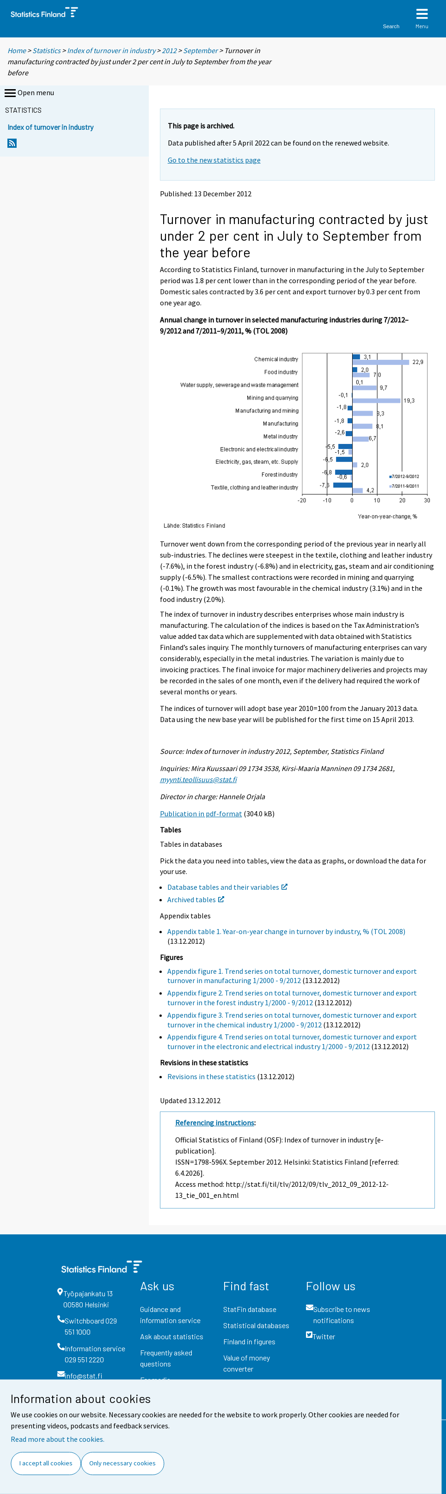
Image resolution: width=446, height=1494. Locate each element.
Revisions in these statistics (211, 1076)
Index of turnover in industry (111, 50)
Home (16, 50)
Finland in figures (249, 1341)
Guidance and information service (170, 1314)
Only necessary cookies (122, 1463)
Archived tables (195, 899)
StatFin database (249, 1309)
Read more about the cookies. (57, 1439)
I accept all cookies (46, 1463)
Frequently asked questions (166, 1358)
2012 (169, 50)
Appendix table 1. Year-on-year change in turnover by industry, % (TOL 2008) (286, 931)
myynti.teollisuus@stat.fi (198, 779)
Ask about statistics (171, 1336)
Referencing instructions (214, 1122)
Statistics (46, 50)
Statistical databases (256, 1325)
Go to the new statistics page (214, 159)
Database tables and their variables (227, 887)
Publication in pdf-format (201, 813)
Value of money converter (246, 1363)
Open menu (28, 93)
